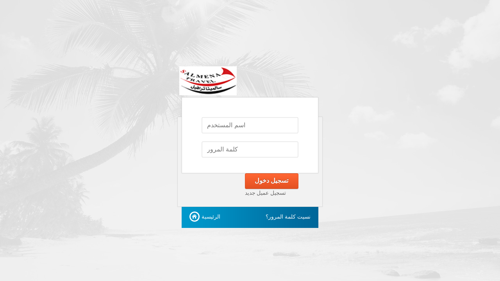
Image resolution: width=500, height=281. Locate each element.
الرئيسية (211, 216)
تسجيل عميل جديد (265, 193)
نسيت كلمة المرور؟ (288, 216)
